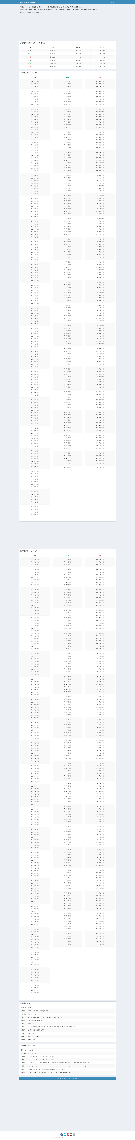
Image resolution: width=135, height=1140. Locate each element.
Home (22, 12)
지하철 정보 (111, 2)
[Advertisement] (67, 27)
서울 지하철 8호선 (37, 12)
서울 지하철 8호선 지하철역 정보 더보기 (67, 1078)
